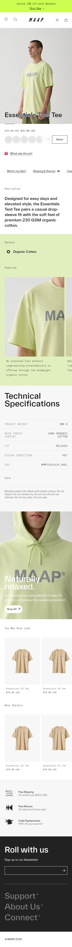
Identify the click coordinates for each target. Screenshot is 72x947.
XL (40, 139)
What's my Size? (16, 171)
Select (60, 139)
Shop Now (35, 8)
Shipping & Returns (46, 171)
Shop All (13, 609)
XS (8, 139)
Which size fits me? (21, 153)
